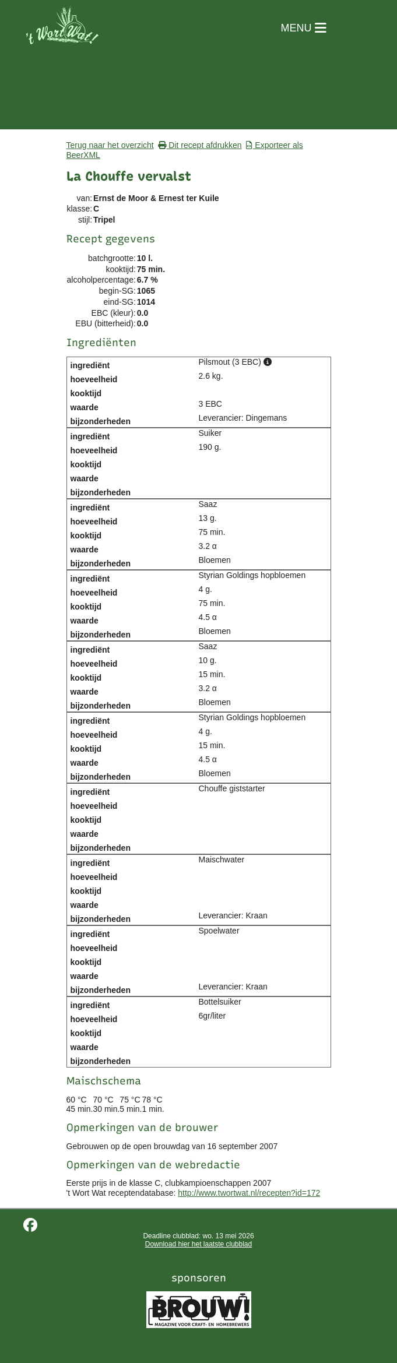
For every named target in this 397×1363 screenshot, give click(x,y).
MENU (303, 28)
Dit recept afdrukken (199, 145)
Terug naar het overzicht (110, 145)
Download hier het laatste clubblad (198, 1244)
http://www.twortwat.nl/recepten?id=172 (249, 1193)
